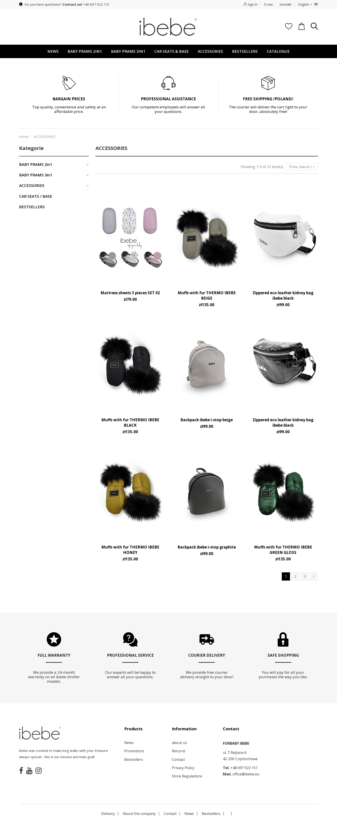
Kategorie (31, 148)
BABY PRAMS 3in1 (35, 175)
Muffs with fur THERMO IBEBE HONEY (130, 549)
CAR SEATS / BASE (35, 196)
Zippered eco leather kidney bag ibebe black (283, 295)
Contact (178, 759)
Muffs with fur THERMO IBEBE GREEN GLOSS (283, 549)
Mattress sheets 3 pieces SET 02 (130, 292)
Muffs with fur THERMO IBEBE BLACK (130, 422)
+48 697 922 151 (96, 4)
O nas (268, 4)
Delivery (108, 813)
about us (179, 742)
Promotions (134, 750)
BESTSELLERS (32, 206)
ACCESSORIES (31, 185)
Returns (178, 750)
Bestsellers (133, 759)
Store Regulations (187, 776)
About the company (139, 813)
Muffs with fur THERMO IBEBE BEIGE (207, 295)
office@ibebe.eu (246, 774)
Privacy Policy (183, 767)
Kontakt (285, 4)
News (129, 742)
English (305, 4)
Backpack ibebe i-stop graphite (206, 547)
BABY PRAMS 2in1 (35, 164)
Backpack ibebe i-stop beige (206, 419)
